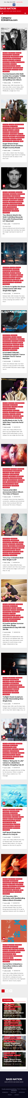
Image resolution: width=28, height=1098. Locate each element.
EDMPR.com (13, 62)
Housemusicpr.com (7, 69)
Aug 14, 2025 (7, 427)
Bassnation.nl (16, 54)
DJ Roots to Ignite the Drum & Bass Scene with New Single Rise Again (14, 289)
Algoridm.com (19, 604)
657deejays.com (12, 52)
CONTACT (17, 1094)
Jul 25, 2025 (7, 632)
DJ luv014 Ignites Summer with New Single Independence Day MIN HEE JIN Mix (14, 626)
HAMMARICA (5, 1092)
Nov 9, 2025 (7, 150)
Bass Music (5, 124)
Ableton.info (19, 192)
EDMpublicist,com (20, 62)
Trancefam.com (15, 210)
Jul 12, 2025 (7, 837)
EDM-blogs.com (6, 274)
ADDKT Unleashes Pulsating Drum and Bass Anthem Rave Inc (13, 1045)
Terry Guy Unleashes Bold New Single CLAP (13, 559)
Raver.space (16, 346)
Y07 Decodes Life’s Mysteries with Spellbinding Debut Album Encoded (14, 898)
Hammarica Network (7, 67)
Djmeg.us (20, 406)
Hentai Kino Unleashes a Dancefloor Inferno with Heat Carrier (12, 966)
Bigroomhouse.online (7, 470)
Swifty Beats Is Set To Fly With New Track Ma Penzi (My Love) (13, 422)
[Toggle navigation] (25, 13)
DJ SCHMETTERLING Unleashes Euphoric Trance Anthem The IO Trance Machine (14, 355)
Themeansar (14, 1090)
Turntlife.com (6, 71)
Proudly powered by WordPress (9, 1089)
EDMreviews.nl (6, 139)
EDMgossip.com (6, 137)
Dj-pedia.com (14, 406)
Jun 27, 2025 (7, 970)
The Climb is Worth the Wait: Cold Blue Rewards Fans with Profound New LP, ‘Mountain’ (13, 218)
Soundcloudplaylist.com (8, 282)
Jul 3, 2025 (7, 903)
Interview (6, 1025)
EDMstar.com (13, 139)
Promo (20, 69)
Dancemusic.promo (7, 58)
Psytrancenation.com (7, 346)
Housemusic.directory (18, 67)
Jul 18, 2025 (7, 703)
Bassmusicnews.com (7, 54)
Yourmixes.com (6, 212)
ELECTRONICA (12, 414)
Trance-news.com (7, 210)
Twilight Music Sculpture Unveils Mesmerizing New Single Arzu (13, 699)
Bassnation (16, 82)
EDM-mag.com (11, 60)
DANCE (21, 56)
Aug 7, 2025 (7, 562)
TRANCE (21, 346)
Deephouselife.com (16, 58)
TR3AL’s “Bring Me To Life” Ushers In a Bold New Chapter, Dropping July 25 (13, 763)
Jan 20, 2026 (8, 1047)
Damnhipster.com (15, 56)
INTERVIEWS (12, 1025)
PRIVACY (10, 1094)
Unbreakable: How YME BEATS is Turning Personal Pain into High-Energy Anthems (13, 1030)
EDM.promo (5, 135)
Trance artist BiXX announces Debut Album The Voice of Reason (13, 492)
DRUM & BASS (12, 1036)
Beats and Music (6, 56)
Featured (18, 65)
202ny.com (5, 52)
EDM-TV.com (17, 60)
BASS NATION (8, 8)
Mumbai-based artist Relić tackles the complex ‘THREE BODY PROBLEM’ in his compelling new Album (14, 77)
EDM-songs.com (13, 133)
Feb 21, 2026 (8, 1031)
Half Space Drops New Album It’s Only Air (12, 833)
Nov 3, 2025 (7, 223)
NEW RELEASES (15, 69)
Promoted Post (11, 1041)
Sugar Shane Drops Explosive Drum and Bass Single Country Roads (13, 146)
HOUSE (14, 822)
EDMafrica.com (6, 62)
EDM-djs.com (6, 131)
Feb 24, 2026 (8, 1015)
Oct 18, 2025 (7, 293)
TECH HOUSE (17, 826)
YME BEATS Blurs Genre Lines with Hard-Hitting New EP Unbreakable (14, 1014)
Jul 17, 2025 (7, 767)
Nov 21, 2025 (7, 82)
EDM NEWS (5, 60)
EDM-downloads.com (14, 131)
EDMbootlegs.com (20, 135)
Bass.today (18, 52)
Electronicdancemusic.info (9, 65)
